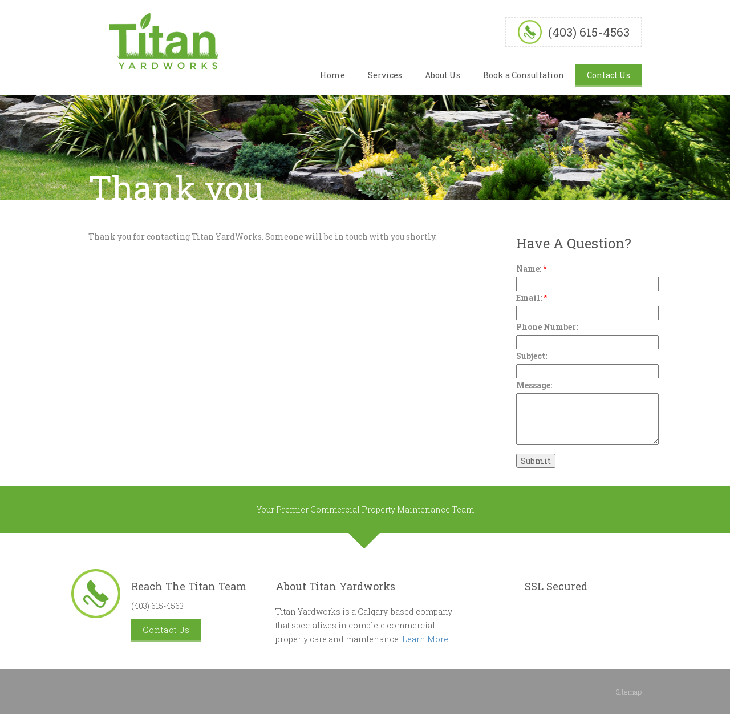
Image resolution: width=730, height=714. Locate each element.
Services (385, 75)
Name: (531, 268)
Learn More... (427, 639)
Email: (531, 297)
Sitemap (628, 691)
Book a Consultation (523, 75)
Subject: (531, 355)
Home (332, 75)
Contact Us (608, 75)
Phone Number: (547, 326)
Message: (534, 385)
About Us (442, 75)
